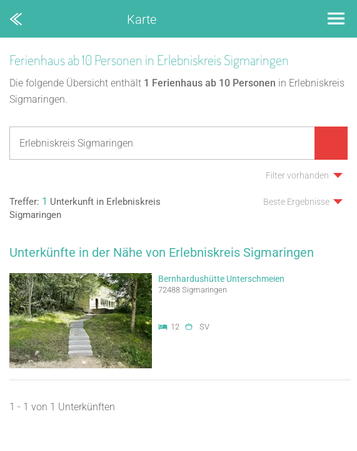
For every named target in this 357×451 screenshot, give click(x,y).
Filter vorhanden (297, 175)
